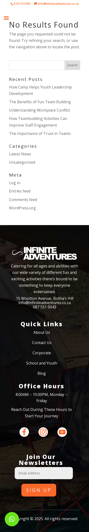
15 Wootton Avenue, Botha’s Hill (44, 298)
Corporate (42, 352)
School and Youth (41, 363)
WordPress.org (22, 208)
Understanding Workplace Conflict (39, 110)
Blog (41, 373)
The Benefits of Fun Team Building (40, 101)
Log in (14, 182)
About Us (41, 332)
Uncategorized (22, 162)
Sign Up (39, 490)
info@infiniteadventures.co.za (44, 302)
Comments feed (23, 199)
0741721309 (22, 4)
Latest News (20, 154)
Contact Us (42, 342)
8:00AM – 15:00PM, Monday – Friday (41, 397)
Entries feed (19, 191)
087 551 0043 (44, 307)
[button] (12, 519)
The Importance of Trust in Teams (40, 133)
